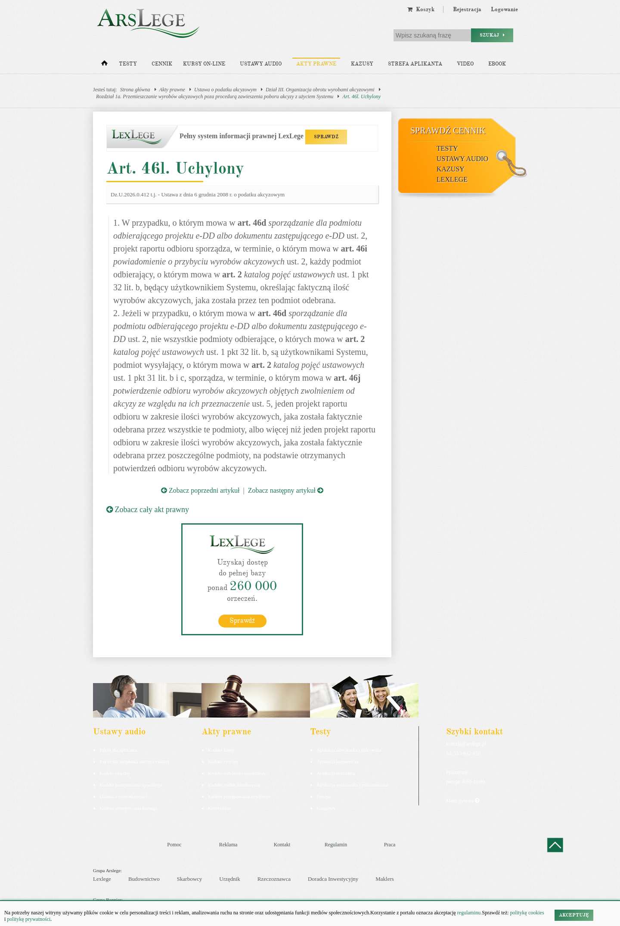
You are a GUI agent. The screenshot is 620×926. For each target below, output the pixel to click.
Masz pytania (462, 801)
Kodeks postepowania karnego (128, 808)
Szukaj (492, 35)
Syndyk (323, 796)
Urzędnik (229, 879)
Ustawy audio (261, 64)
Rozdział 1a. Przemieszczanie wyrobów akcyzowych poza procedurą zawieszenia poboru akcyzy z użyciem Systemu (214, 96)
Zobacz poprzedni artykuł (200, 490)
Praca (390, 845)
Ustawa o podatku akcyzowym (225, 90)
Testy (128, 64)
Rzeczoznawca (274, 879)
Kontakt (282, 845)
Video (465, 64)
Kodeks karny (221, 749)
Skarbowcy (189, 879)
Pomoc (174, 845)
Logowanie (504, 9)
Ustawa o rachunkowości (123, 796)
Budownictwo (144, 879)
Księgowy (326, 808)
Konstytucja (219, 808)
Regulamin (336, 845)
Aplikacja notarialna (335, 773)
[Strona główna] (104, 65)
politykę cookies (527, 913)
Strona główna (135, 90)
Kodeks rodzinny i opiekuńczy (237, 773)
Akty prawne (316, 64)
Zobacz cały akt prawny (147, 509)
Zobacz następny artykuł (285, 490)
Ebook (497, 64)
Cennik (162, 64)
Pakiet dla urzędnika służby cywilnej (134, 761)
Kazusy (362, 64)
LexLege (452, 179)
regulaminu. (469, 913)
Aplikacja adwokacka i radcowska (348, 749)
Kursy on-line (204, 64)
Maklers (384, 879)
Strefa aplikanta (415, 64)
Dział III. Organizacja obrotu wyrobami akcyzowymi (320, 90)
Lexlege (102, 879)
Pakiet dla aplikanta (118, 749)
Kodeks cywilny (114, 773)
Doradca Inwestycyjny (333, 879)
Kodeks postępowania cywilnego (130, 784)
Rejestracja (467, 9)
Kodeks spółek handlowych (234, 784)
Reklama (228, 845)
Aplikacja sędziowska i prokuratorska (352, 784)
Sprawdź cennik (448, 130)
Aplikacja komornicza (337, 761)
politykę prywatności (28, 919)
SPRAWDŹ (326, 137)
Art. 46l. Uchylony (361, 96)
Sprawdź (242, 620)
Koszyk (420, 9)
